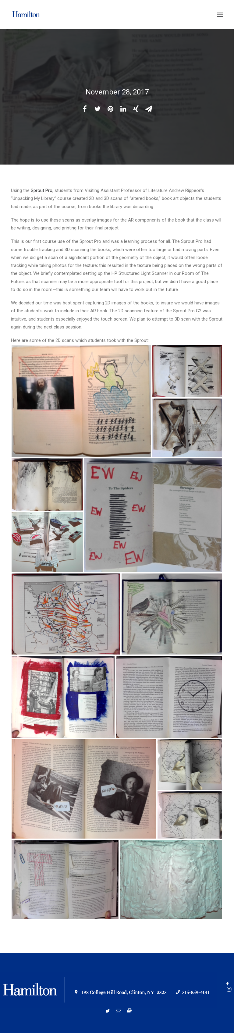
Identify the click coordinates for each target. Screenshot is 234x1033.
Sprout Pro (41, 190)
